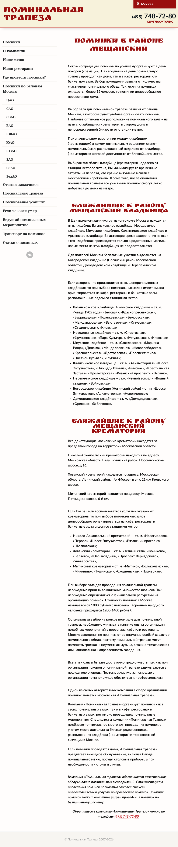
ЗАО (9, 159)
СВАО (10, 117)
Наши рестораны (18, 68)
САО (9, 108)
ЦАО (10, 100)
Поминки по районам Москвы (22, 89)
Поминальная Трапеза (23, 193)
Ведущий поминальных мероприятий (24, 222)
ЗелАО (11, 176)
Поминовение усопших (24, 202)
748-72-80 (154, 16)
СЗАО (10, 168)
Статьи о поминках (20, 242)
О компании (14, 50)
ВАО (9, 125)
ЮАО (10, 142)
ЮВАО (11, 134)
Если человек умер (20, 210)
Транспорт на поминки (24, 233)
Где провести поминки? (24, 77)
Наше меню (13, 59)
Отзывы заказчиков (21, 184)
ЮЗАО (11, 151)
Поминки (11, 42)
